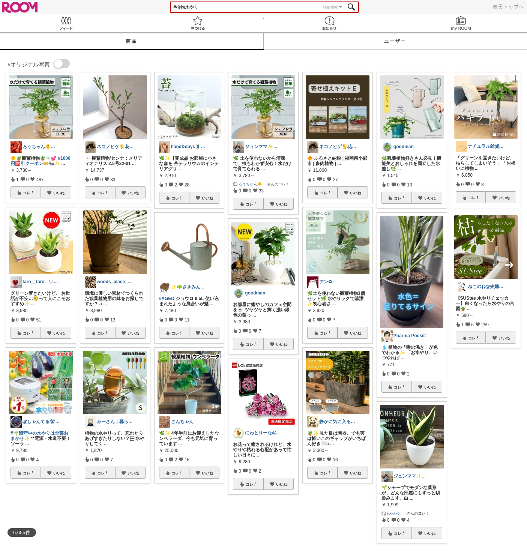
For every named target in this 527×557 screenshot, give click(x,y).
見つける (197, 23)
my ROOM (461, 23)
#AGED (166, 298)
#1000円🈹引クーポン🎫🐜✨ (41, 161)
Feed (66, 23)
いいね (59, 193)
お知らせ (329, 23)
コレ (28, 193)
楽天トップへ (508, 7)
